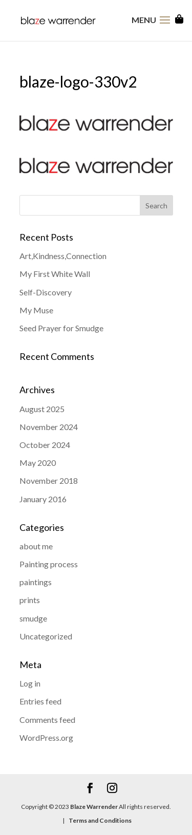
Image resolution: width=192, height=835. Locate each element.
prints (29, 600)
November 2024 (48, 427)
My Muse (36, 310)
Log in (29, 683)
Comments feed (47, 719)
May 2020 (37, 462)
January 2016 (43, 499)
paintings (35, 582)
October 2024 (44, 444)
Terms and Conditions (100, 820)
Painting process (48, 564)
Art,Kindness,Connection (62, 256)
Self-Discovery (45, 292)
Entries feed (40, 701)
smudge (33, 618)
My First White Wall (54, 274)
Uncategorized (45, 636)
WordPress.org (46, 737)
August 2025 (42, 409)
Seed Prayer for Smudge (61, 328)
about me (36, 546)
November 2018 (48, 480)
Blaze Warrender (94, 806)
